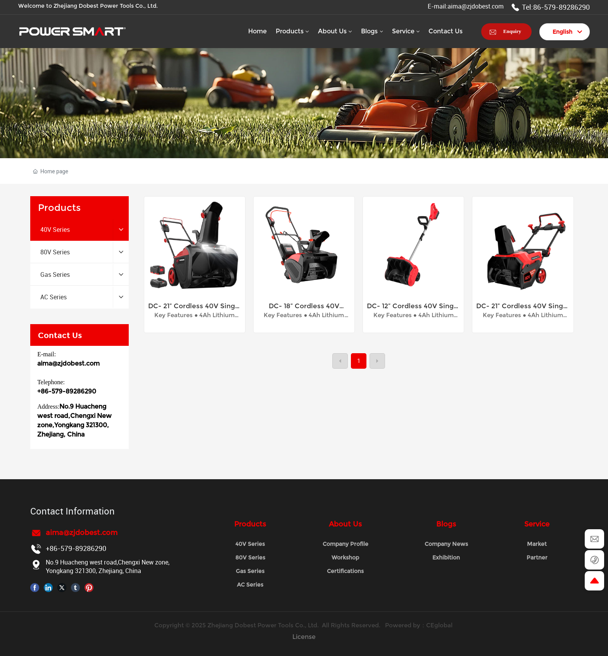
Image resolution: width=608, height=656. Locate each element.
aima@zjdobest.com (68, 363)
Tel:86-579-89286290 (550, 7)
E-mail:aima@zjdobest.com (466, 6)
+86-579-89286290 (66, 391)
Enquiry (512, 31)
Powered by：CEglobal (419, 625)
